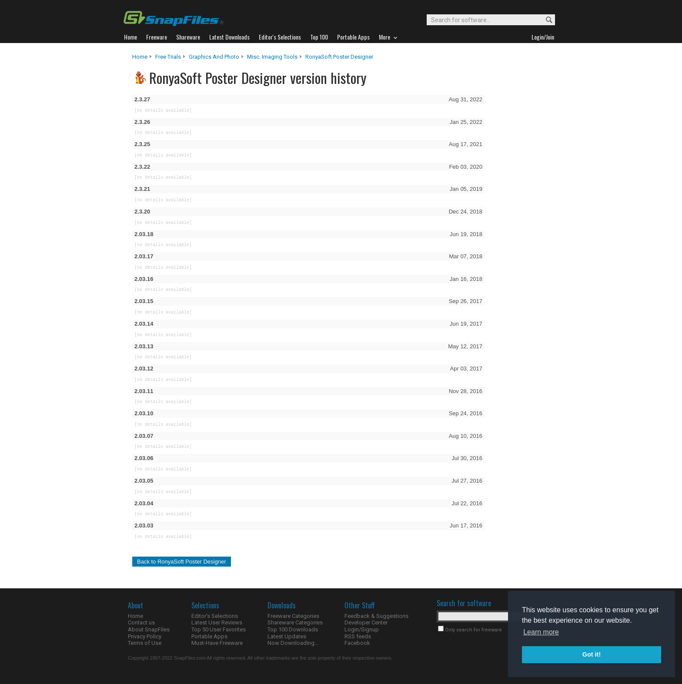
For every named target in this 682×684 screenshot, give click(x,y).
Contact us (141, 622)
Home (139, 56)
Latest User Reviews (216, 622)
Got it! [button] (591, 654)
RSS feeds (357, 636)
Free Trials (168, 56)
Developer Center (366, 622)
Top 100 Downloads (292, 629)
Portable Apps (209, 636)
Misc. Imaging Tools (272, 56)
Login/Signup (361, 629)
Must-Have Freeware (217, 643)
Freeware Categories (293, 616)
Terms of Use (144, 643)
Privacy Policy (144, 636)
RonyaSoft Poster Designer (339, 56)
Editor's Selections (214, 616)
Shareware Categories (295, 622)
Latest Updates (286, 636)
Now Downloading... (292, 643)
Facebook (357, 643)
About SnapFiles (149, 629)
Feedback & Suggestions (376, 616)
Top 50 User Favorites (218, 629)
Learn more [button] (541, 632)
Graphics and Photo (214, 56)
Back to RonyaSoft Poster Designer (181, 561)
